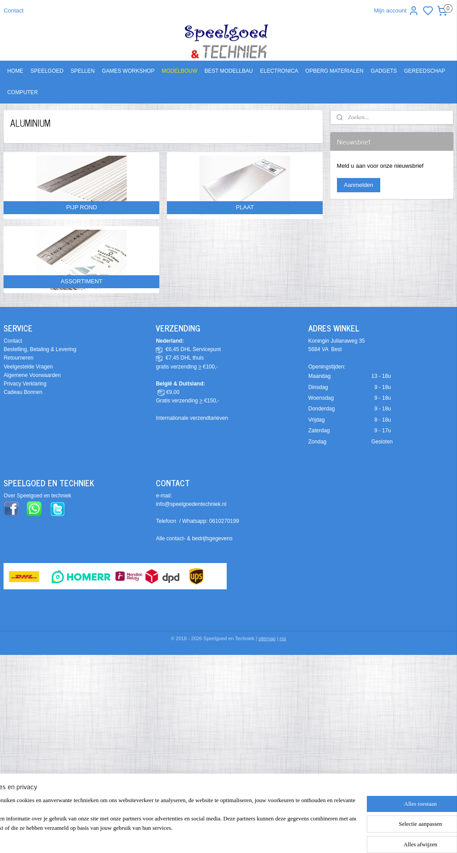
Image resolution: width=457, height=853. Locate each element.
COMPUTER (22, 92)
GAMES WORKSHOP (128, 71)
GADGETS (384, 71)
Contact (14, 10)
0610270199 (224, 521)
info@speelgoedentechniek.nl (191, 504)
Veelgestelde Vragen (28, 367)
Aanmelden (359, 185)
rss (282, 638)
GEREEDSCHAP (424, 71)
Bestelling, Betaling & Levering (40, 349)
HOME (15, 71)
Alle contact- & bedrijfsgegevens (194, 538)
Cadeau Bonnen (23, 392)
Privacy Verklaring (25, 384)
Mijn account (396, 10)
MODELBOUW (179, 71)
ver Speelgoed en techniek (39, 496)
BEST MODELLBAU (228, 71)
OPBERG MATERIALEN (334, 71)
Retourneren (18, 358)
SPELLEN (83, 71)
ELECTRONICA (279, 71)
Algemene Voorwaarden (32, 375)
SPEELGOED (46, 71)
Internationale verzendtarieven (192, 418)
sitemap (267, 638)
